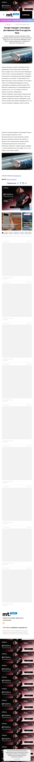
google (6, 233)
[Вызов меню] (3, 15)
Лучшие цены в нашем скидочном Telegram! (17, 20)
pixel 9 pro (16, 233)
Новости (8, 24)
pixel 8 (22, 233)
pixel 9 (10, 233)
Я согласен (17, 759)
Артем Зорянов (12, 180)
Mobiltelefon (17, 176)
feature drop (28, 233)
